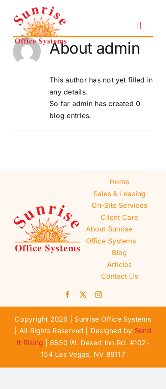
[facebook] (67, 294)
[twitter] (83, 294)
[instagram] (98, 294)
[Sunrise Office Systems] (41, 10)
